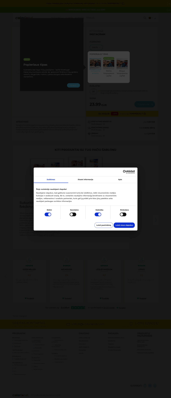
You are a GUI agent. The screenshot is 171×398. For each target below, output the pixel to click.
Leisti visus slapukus (124, 225)
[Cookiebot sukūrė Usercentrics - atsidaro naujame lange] (125, 172)
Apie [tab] (120, 179)
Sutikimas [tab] (51, 179)
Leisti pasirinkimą (103, 225)
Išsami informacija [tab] (85, 179)
